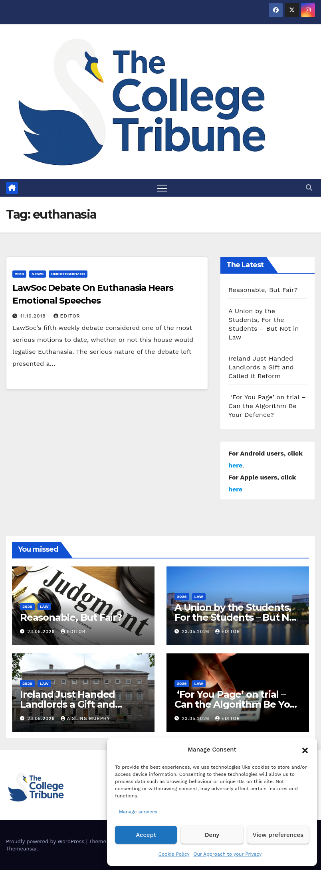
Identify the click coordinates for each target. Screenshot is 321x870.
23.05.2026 (42, 631)
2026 (27, 606)
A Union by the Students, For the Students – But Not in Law (236, 617)
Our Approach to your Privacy (227, 854)
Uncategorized (68, 274)
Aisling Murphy (85, 719)
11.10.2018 (34, 316)
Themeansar (21, 849)
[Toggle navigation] (162, 187)
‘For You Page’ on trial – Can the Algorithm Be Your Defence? (267, 405)
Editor (67, 316)
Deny (212, 834)
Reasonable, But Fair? (263, 290)
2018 (19, 274)
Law (44, 606)
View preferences (278, 834)
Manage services (138, 812)
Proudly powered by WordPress (46, 841)
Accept (146, 834)
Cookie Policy (174, 854)
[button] (305, 750)
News (38, 274)
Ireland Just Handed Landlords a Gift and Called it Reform (261, 367)
